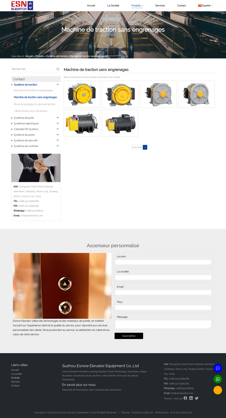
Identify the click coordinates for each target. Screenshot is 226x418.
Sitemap (125, 412)
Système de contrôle (26, 146)
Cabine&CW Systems (26, 129)
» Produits (38, 56)
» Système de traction (55, 56)
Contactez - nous (36, 168)
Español (205, 5)
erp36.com (148, 412)
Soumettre (128, 335)
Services (160, 5)
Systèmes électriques (26, 123)
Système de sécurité (26, 140)
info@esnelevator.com (31, 215)
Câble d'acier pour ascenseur (31, 110)
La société (113, 5)
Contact (181, 5)
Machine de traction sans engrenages (35, 97)
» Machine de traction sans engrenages (88, 56)
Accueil (91, 5)
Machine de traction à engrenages (33, 90)
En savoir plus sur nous (79, 385)
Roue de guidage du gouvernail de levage (37, 104)
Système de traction (25, 84)
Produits (137, 5)
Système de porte (24, 134)
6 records (137, 147)
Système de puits (24, 117)
